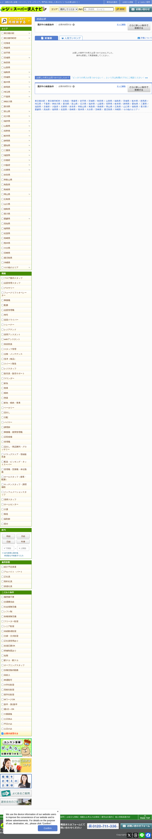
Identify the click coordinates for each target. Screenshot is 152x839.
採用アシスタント (10, 334)
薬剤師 (5, 519)
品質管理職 (7, 310)
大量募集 (6, 714)
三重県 (5, 150)
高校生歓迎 (7, 689)
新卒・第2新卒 (9, 704)
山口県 (5, 204)
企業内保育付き (9, 733)
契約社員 (6, 581)
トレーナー (7, 324)
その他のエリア (9, 267)
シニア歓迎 (7, 626)
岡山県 (5, 194)
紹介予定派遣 (8, 567)
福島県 (5, 72)
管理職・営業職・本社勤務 (14, 470)
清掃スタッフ (8, 499)
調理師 (5, 427)
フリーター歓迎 (9, 621)
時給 (8, 536)
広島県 (5, 199)
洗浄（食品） (8, 359)
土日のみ (6, 729)
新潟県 (5, 106)
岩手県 (5, 53)
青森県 (5, 48)
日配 (4, 417)
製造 (4, 514)
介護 (4, 509)
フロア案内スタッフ (11, 278)
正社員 (5, 576)
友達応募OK (8, 646)
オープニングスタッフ (13, 665)
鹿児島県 (6, 258)
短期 (4, 655)
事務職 (5, 300)
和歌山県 (6, 179)
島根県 (5, 189)
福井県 (5, 121)
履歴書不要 (7, 597)
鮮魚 (4, 383)
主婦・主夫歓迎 (9, 636)
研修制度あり (8, 650)
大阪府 (5, 165)
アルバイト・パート (11, 572)
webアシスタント (10, 339)
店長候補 (6, 437)
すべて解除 (121, 24)
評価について (146, 38)
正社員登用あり (9, 641)
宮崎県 (5, 253)
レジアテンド (8, 329)
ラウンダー (7, 378)
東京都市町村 (8, 38)
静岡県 (5, 140)
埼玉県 (5, 92)
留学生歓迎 (7, 694)
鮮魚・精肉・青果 (10, 403)
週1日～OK (7, 709)
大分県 (5, 248)
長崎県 (5, 238)
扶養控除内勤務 (9, 670)
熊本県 (5, 243)
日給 (8, 541)
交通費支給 (7, 602)
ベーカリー (7, 408)
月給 (23, 536)
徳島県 (5, 209)
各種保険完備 (8, 616)
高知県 (5, 223)
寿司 (4, 315)
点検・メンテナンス (11, 354)
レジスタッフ (8, 368)
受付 (4, 524)
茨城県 (5, 77)
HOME (3, 817)
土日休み (6, 719)
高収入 (5, 675)
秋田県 (5, 62)
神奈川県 (6, 101)
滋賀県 (5, 155)
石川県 (5, 116)
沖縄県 (5, 262)
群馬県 (5, 87)
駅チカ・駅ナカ (9, 660)
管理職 (5, 442)
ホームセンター (9, 504)
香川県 (5, 214)
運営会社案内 (112, 2)
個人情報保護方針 (122, 817)
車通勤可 (6, 680)
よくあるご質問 (144, 2)
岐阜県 (5, 136)
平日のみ (6, 724)
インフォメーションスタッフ (14, 493)
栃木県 (5, 82)
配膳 (4, 305)
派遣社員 (6, 586)
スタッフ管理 (8, 349)
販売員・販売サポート (13, 373)
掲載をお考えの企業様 (89, 817)
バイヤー (6, 422)
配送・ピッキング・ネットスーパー (14, 463)
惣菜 (4, 398)
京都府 (5, 160)
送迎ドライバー (9, 320)
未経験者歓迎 (8, 631)
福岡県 (5, 228)
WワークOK (8, 699)
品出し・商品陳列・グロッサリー (14, 448)
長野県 (5, 131)
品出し (5, 412)
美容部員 (6, 344)
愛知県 (5, 145)
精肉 (4, 393)
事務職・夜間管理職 (11, 432)
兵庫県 (5, 170)
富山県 (5, 111)
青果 (4, 388)
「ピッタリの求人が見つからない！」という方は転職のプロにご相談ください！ (108, 77)
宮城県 (5, 57)
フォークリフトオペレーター (14, 294)
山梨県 (5, 126)
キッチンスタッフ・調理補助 (14, 485)
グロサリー (7, 288)
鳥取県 (5, 184)
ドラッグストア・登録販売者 (14, 455)
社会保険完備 (8, 607)
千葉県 (5, 96)
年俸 (23, 541)
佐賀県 (5, 233)
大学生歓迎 (7, 685)
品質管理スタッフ (10, 283)
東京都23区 (7, 33)
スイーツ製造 (8, 363)
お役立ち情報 (128, 2)
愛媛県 (5, 218)
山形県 (5, 67)
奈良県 (5, 175)
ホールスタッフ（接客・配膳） (14, 478)
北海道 (5, 43)
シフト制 (6, 611)
